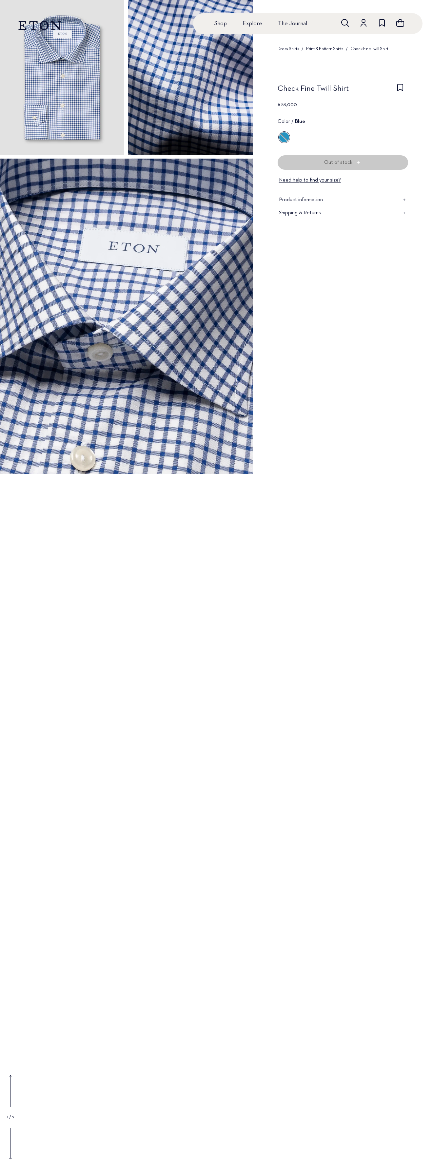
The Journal (292, 24)
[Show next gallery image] (10, 1143)
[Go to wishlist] (382, 23)
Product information (343, 199)
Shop (220, 24)
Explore (252, 24)
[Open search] (345, 23)
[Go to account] (363, 23)
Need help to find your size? (310, 180)
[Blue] (284, 137)
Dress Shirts (288, 49)
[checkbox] (400, 90)
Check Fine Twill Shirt (369, 49)
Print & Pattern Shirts (324, 49)
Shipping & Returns (343, 213)
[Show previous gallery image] (10, 1091)
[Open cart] (400, 23)
